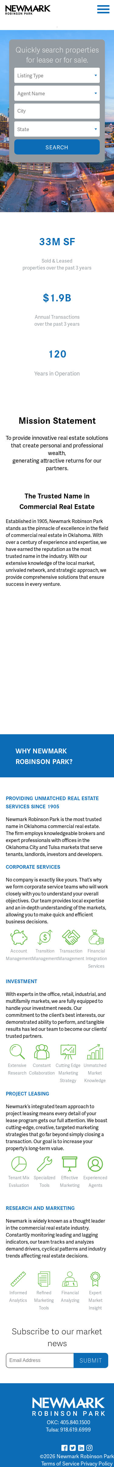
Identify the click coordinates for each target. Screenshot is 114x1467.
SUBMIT (91, 1360)
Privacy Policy (96, 1463)
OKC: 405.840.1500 (68, 1422)
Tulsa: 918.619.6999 (68, 1429)
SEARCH (57, 147)
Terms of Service (60, 1463)
